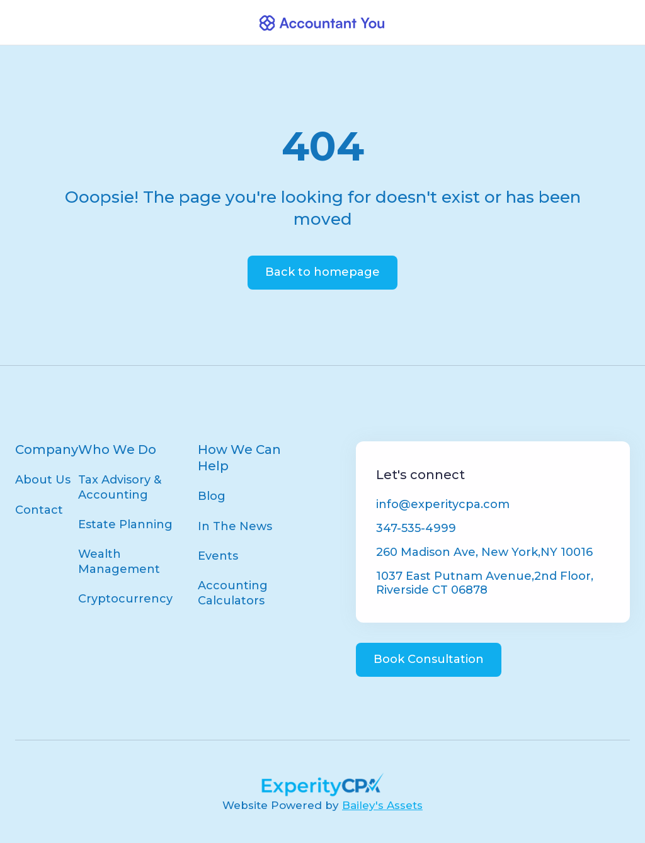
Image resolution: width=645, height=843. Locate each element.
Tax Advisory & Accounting (119, 487)
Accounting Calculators (233, 593)
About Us (43, 480)
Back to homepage (322, 272)
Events (218, 556)
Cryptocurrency (125, 599)
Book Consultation (429, 659)
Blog (211, 496)
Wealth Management (119, 561)
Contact (39, 510)
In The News (235, 526)
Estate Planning (125, 524)
